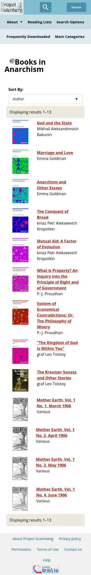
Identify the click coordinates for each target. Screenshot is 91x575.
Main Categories (70, 36)
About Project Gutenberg (32, 538)
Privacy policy (70, 538)
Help (46, 560)
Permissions (21, 549)
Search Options (70, 21)
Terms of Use (47, 549)
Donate (76, 7)
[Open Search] (45, 7)
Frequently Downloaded (28, 36)
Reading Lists (40, 21)
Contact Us (73, 549)
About (15, 22)
